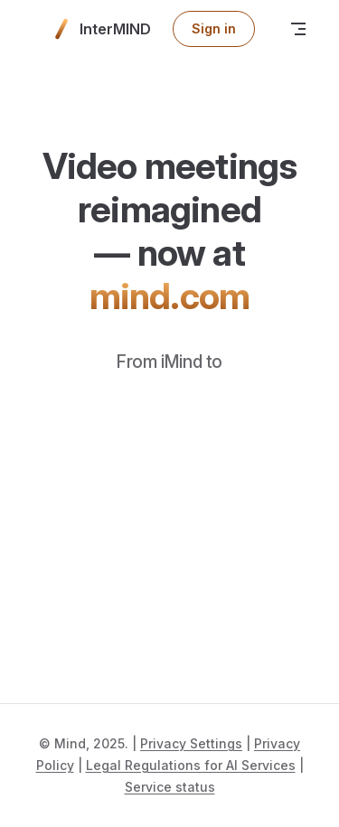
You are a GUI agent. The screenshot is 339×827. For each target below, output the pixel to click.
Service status (170, 786)
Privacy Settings (191, 743)
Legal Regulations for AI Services (191, 765)
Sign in (214, 28)
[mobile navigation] (298, 29)
